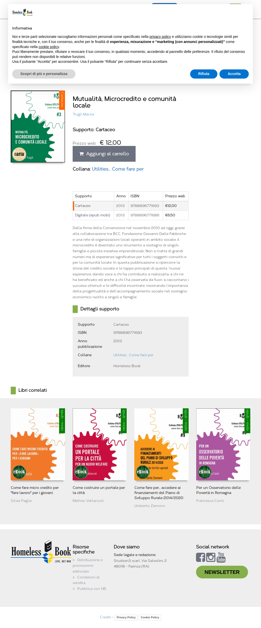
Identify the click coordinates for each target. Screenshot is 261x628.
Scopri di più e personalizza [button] (43, 74)
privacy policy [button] (160, 37)
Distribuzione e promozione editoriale (88, 566)
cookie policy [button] (49, 47)
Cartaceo (82, 206)
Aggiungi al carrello (104, 154)
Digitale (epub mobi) (92, 215)
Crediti (105, 617)
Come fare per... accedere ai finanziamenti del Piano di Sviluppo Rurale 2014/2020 (158, 493)
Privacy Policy (126, 617)
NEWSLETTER (222, 572)
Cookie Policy (150, 617)
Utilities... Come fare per (117, 169)
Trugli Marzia (83, 114)
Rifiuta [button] (204, 74)
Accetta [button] (234, 74)
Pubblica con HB (91, 589)
